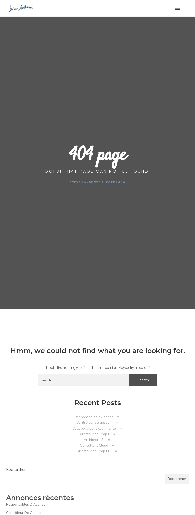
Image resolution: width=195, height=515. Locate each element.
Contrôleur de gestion (94, 422)
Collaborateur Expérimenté (94, 428)
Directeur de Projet (94, 434)
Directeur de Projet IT (94, 451)
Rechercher (16, 469)
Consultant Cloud (94, 445)
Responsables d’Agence (94, 417)
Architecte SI (94, 439)
